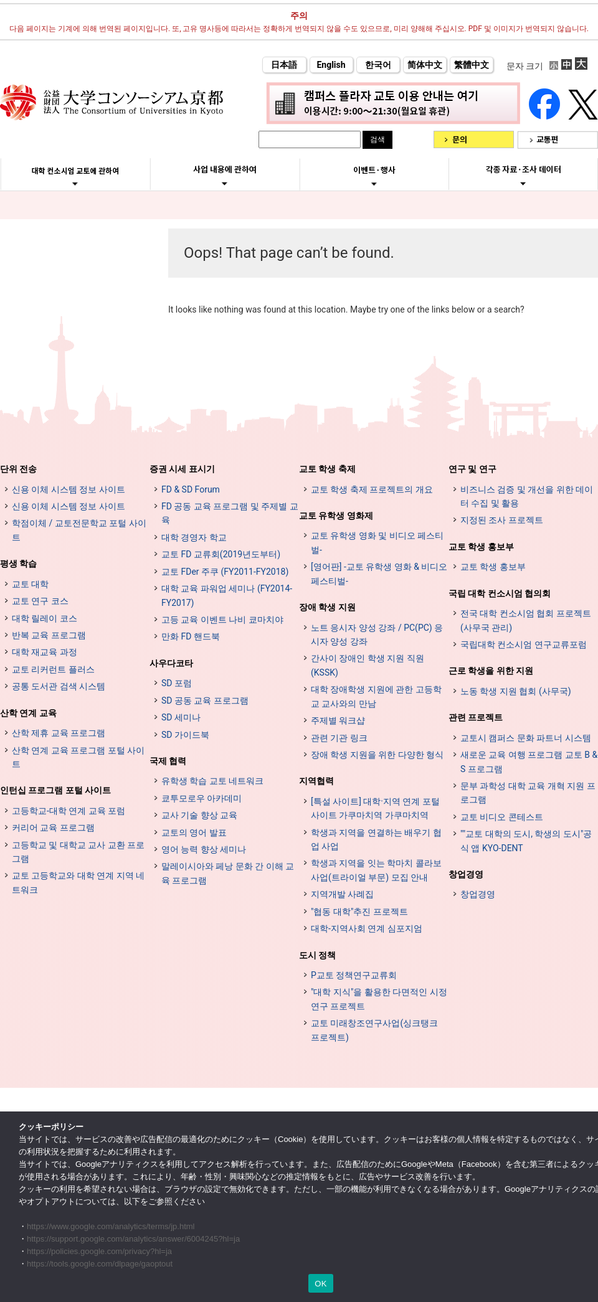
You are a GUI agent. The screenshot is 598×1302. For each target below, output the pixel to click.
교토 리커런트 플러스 (53, 669)
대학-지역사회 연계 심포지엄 (366, 928)
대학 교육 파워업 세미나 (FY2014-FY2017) (226, 595)
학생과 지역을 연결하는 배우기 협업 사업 (376, 839)
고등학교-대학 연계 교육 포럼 (68, 811)
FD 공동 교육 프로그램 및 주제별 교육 (229, 513)
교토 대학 (30, 584)
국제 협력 (168, 761)
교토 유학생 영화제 (336, 516)
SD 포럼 (176, 683)
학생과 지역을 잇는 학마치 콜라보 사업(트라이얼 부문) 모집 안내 (376, 870)
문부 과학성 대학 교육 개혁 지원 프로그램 (528, 792)
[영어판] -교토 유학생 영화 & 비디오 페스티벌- (379, 573)
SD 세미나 (181, 717)
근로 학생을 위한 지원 (490, 671)
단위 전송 (18, 469)
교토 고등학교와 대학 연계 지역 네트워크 (78, 882)
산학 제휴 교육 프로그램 (58, 733)
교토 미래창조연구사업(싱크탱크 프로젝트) (374, 1030)
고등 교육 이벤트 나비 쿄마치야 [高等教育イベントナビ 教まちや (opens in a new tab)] (222, 620)
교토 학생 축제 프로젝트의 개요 (372, 489)
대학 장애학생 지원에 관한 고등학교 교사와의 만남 (376, 696)
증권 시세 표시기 (182, 469)
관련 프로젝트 (475, 717)
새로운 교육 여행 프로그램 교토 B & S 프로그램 (528, 761)
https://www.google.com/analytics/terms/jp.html (111, 1226)
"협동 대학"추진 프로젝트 (359, 912)
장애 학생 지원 (327, 607)
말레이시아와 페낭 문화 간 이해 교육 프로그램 (227, 873)
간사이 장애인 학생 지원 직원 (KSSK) (367, 665)
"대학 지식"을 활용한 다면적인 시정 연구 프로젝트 (379, 999)
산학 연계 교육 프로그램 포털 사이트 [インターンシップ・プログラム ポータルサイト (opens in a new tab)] (78, 757)
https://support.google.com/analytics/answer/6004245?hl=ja (133, 1238)
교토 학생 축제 (327, 469)
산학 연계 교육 (28, 713)
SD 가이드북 (185, 735)
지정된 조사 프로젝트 (501, 520)
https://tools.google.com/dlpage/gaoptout (100, 1263)
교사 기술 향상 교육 (199, 815)
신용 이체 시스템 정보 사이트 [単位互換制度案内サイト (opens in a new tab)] (68, 506)
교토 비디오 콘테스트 (501, 817)
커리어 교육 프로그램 (53, 828)
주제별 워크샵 (338, 720)
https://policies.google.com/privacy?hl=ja (99, 1251)
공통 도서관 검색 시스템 (58, 686)
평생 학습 (18, 563)
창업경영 (465, 874)
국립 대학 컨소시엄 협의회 (499, 593)
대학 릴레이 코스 (44, 618)
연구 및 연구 (472, 469)
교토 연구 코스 (40, 601)
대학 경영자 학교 (194, 537)
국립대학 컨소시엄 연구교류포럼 (523, 644)
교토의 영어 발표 (194, 832)
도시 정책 (317, 955)
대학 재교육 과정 (44, 652)
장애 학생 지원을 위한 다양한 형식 (377, 755)
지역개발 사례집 (342, 894)
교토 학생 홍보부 (481, 547)
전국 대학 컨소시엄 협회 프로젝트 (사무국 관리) (525, 620)
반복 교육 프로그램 (49, 635)
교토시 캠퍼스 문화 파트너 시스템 (525, 738)
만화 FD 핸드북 (190, 636)
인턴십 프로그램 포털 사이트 (55, 790)
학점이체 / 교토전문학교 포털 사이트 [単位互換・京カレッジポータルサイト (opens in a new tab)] (79, 530)
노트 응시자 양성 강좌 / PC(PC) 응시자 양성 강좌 (377, 634)
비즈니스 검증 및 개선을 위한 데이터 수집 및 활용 (526, 496)
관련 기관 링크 (339, 738)
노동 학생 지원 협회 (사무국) (515, 691)
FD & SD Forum (190, 489)
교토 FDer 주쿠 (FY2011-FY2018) (224, 572)
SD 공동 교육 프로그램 (205, 700)
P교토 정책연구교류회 (354, 975)
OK (320, 1283)
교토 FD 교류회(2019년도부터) (220, 554)
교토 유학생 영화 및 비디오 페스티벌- (377, 542)
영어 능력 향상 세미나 (203, 849)
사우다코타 (171, 663)
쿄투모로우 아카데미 (201, 798)
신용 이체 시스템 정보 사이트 (68, 489)
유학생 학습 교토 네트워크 (212, 781)
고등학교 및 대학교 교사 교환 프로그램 (78, 852)
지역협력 (316, 781)
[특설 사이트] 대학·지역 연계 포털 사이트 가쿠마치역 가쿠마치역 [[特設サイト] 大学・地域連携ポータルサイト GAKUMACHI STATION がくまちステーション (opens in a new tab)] (375, 808)
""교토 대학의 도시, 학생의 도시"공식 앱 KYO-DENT (526, 840)
